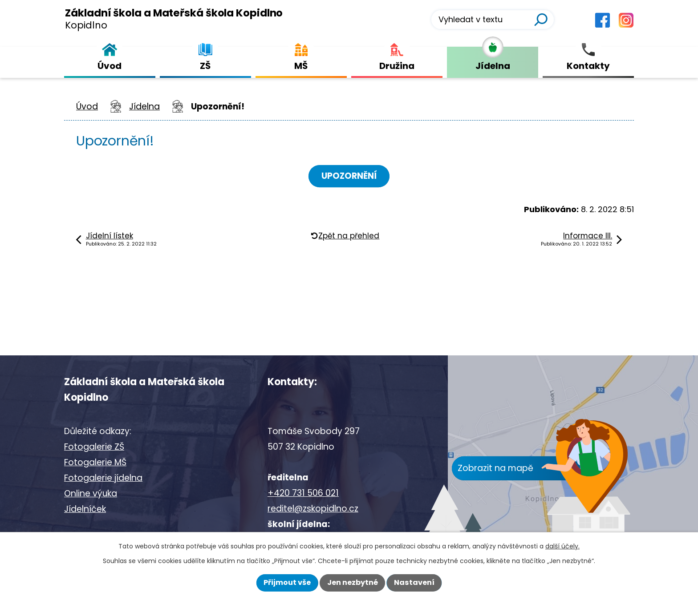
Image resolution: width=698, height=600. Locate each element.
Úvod (87, 107)
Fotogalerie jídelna (103, 478)
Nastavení (414, 582)
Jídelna (144, 107)
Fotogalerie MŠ (95, 462)
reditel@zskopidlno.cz (313, 509)
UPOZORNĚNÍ (349, 176)
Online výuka (90, 493)
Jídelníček (85, 509)
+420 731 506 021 (303, 493)
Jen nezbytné (352, 582)
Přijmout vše (287, 582)
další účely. (562, 546)
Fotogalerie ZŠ (94, 447)
